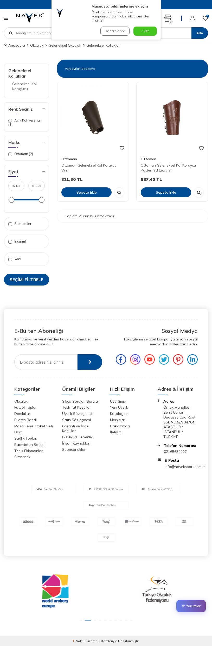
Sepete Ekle (86, 192)
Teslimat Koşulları (77, 407)
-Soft (77, 641)
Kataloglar (119, 413)
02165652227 (175, 451)
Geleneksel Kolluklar (19, 73)
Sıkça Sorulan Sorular (80, 401)
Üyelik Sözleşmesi (77, 413)
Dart (18, 432)
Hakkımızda (120, 426)
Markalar (117, 419)
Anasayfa (14, 45)
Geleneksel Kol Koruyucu (24, 86)
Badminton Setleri (29, 444)
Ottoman (69, 159)
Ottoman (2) (20, 154)
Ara (199, 33)
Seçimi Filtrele (26, 279)
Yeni (14, 259)
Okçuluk (36, 45)
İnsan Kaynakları (76, 443)
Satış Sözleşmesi (76, 419)
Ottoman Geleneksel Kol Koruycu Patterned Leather (168, 168)
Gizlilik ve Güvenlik (77, 437)
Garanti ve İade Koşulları (75, 428)
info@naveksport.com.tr (185, 466)
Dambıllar (22, 413)
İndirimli (17, 241)
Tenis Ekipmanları (28, 450)
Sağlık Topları (25, 438)
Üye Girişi (118, 401)
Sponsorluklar (74, 449)
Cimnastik (22, 456)
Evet (145, 31)
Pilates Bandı (25, 419)
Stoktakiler (19, 223)
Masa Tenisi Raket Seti (33, 426)
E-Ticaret (90, 641)
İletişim (115, 432)
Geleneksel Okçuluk (65, 45)
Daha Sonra (115, 31)
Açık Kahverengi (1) (24, 122)
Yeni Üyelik (119, 407)
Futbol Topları (25, 407)
